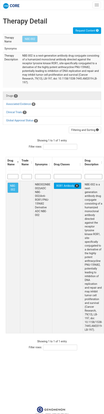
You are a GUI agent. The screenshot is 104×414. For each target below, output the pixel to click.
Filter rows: (35, 146)
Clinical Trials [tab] (16, 112)
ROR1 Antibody (67, 186)
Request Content (87, 30)
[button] (17, 162)
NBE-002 (30, 39)
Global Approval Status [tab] (22, 120)
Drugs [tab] (12, 96)
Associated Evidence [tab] (20, 104)
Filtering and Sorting (85, 130)
